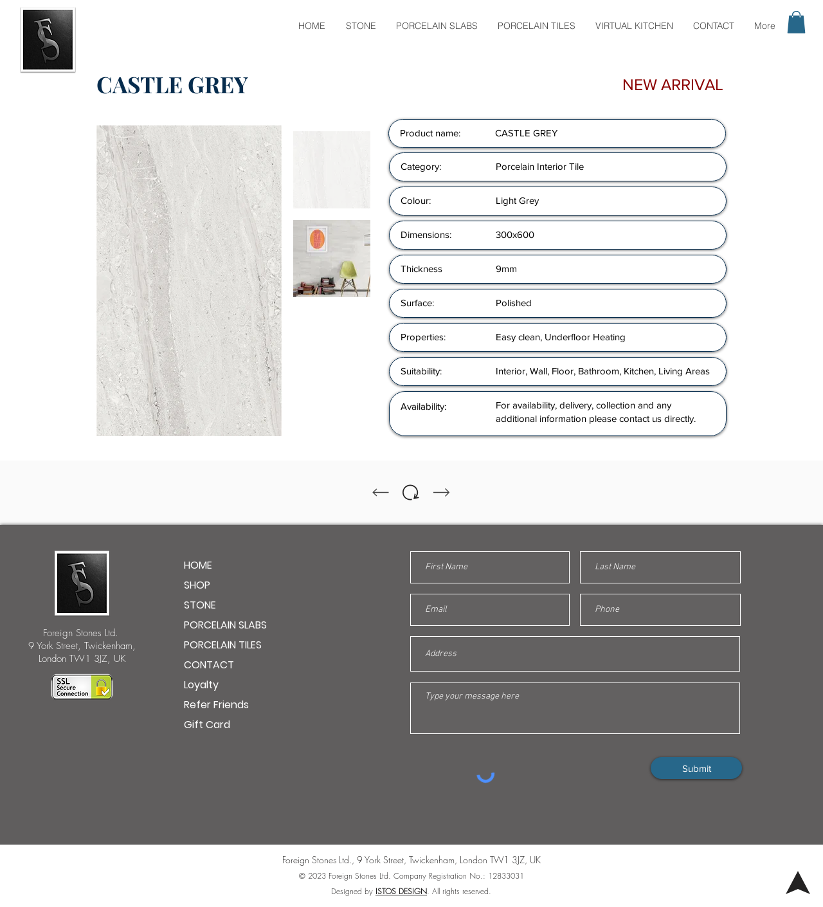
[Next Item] (264, 281)
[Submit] (696, 768)
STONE (200, 605)
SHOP (197, 585)
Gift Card (207, 724)
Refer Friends (216, 704)
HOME (198, 565)
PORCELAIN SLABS (225, 625)
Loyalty (201, 684)
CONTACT (209, 664)
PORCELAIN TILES (223, 644)
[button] (796, 22)
